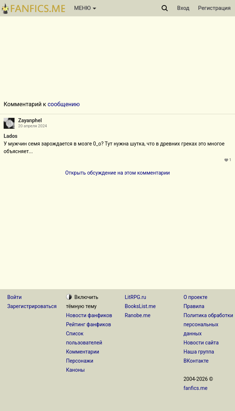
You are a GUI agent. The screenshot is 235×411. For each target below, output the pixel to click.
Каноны (75, 370)
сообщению (64, 104)
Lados (10, 136)
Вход (183, 8)
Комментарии (82, 352)
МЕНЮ (85, 8)
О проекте (195, 297)
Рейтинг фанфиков (88, 324)
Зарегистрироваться (32, 306)
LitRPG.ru (135, 297)
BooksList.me (140, 306)
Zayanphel (30, 120)
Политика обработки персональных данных (208, 324)
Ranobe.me (138, 315)
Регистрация (214, 8)
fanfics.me (195, 388)
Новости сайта (201, 343)
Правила (193, 306)
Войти (14, 297)
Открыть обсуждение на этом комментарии (117, 173)
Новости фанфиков (89, 315)
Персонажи (79, 361)
